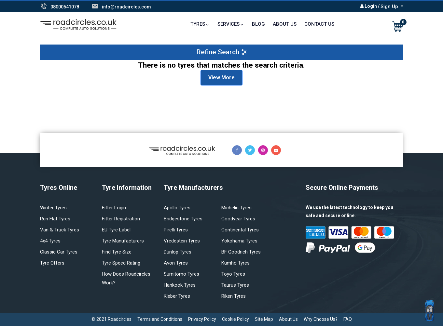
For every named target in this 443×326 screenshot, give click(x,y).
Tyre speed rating (121, 263)
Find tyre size (117, 252)
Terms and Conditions (159, 319)
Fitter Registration (121, 219)
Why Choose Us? (321, 319)
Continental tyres (240, 230)
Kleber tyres (177, 296)
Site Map (264, 319)
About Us (285, 24)
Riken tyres (233, 296)
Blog (258, 24)
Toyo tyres (233, 274)
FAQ (347, 319)
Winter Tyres (53, 208)
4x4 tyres (50, 241)
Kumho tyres (235, 263)
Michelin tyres (236, 208)
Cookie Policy (235, 319)
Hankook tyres (180, 285)
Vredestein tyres (182, 241)
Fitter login (114, 208)
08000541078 (64, 6)
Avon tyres (176, 263)
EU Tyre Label (116, 230)
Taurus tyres (235, 285)
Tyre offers (52, 263)
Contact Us (319, 24)
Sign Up (390, 6)
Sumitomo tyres (181, 274)
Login (371, 6)
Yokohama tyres (239, 241)
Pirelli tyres (176, 230)
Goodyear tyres (238, 219)
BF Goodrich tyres (241, 252)
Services (228, 24)
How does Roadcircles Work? (126, 278)
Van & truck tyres (59, 230)
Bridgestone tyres (183, 219)
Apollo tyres (177, 208)
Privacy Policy (202, 319)
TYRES (197, 24)
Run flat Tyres (55, 219)
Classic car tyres (58, 252)
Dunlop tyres (177, 252)
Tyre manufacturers (123, 241)
